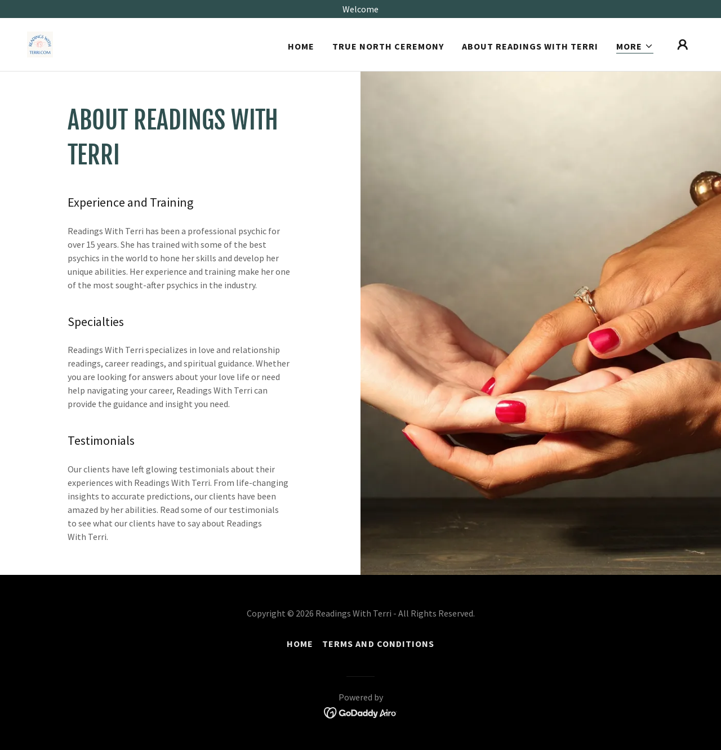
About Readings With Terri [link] (530, 46)
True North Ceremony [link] (388, 46)
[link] (40, 43)
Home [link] (301, 46)
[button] (634, 46)
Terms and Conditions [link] (378, 643)
